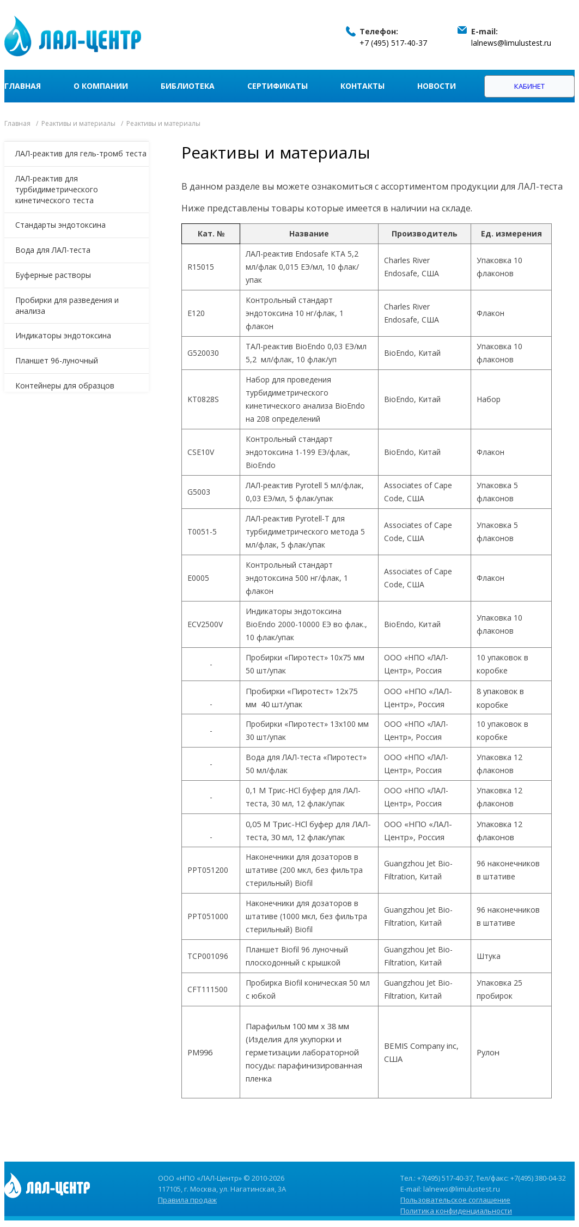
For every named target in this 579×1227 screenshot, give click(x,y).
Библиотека (188, 86)
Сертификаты (277, 86)
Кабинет (529, 86)
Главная (22, 86)
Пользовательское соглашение (455, 1200)
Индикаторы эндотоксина (63, 335)
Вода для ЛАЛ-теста (52, 250)
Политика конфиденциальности (456, 1211)
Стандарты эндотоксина (60, 225)
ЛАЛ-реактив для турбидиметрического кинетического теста (56, 189)
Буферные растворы (53, 275)
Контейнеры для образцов (64, 385)
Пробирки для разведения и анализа (67, 305)
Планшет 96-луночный (56, 360)
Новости (436, 86)
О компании (101, 86)
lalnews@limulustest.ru (511, 43)
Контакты (362, 86)
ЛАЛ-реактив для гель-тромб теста (81, 153)
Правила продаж (187, 1200)
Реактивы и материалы (78, 123)
